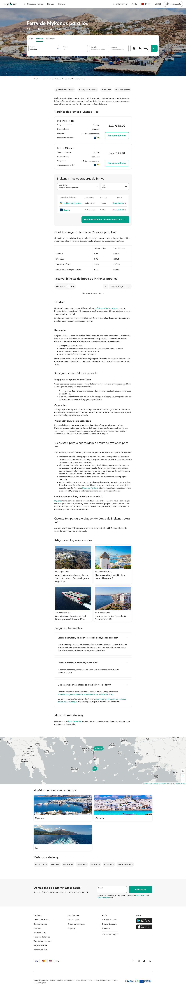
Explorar (62, 4)
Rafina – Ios (109, 864)
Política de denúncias (102, 980)
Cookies (70, 980)
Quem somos (73, 919)
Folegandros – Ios (125, 864)
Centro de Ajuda (109, 924)
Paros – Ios (95, 864)
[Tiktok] (144, 961)
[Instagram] (138, 961)
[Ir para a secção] (64, 89)
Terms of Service (103, 898)
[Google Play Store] (144, 920)
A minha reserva (120, 4)
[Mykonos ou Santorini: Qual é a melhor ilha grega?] (113, 564)
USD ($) (158, 4)
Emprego (72, 928)
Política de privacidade (83, 980)
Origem (32, 47)
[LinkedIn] (150, 961)
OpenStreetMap (180, 783)
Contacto (106, 928)
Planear (50, 4)
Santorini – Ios (41, 864)
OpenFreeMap (153, 783)
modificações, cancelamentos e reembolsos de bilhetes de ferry (85, 694)
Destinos (37, 928)
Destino (65, 47)
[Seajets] (71, 210)
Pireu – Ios (55, 864)
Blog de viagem (40, 924)
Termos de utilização (57, 980)
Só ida (30, 38)
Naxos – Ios (82, 864)
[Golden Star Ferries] (71, 203)
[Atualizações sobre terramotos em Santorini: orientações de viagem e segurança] (73, 564)
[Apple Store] (144, 926)
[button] (68, 286)
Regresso (39, 38)
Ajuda (134, 4)
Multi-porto (50, 38)
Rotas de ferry (55, 79)
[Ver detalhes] (87, 892)
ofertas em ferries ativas (106, 308)
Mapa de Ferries (89, 488)
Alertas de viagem (110, 934)
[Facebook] (132, 961)
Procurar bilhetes (117, 135)
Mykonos (58, 501)
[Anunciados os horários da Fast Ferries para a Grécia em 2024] (73, 604)
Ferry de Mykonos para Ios (75, 79)
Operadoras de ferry (43, 941)
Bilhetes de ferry (40, 79)
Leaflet (146, 783)
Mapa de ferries (74, 721)
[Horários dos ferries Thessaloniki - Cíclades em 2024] (113, 604)
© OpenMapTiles (164, 783)
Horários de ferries (42, 937)
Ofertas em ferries (33, 4)
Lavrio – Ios (68, 864)
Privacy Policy (140, 895)
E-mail (100, 888)
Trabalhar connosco (76, 924)
